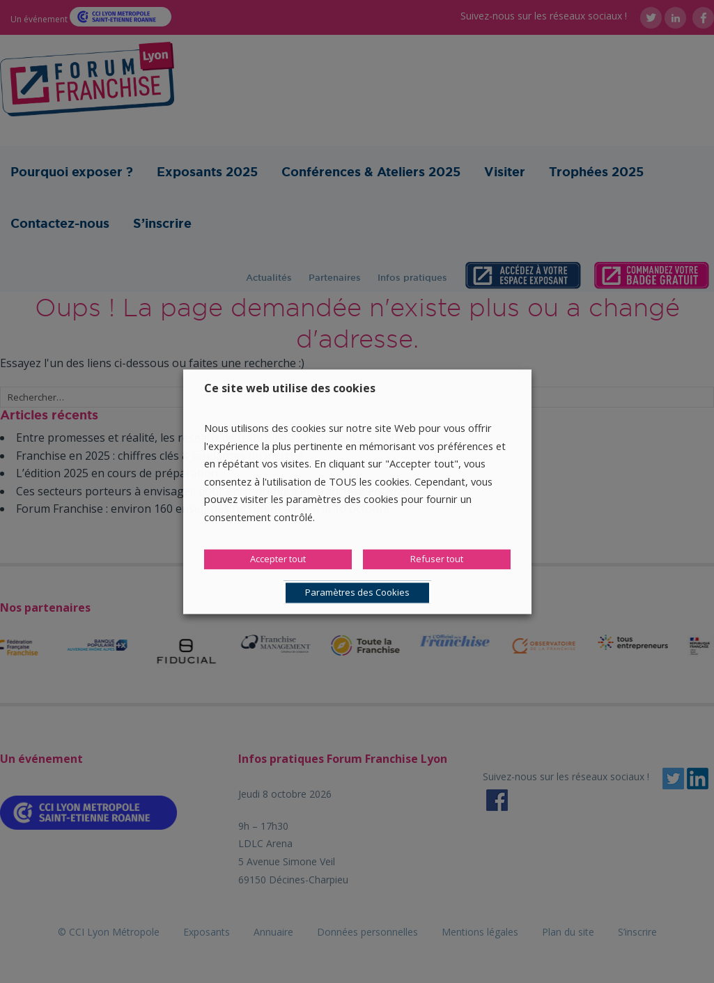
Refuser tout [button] (436, 558)
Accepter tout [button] (278, 558)
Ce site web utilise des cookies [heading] (289, 388)
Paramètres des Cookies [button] (357, 592)
